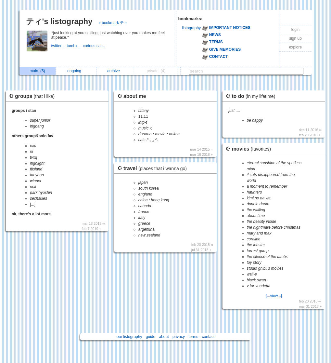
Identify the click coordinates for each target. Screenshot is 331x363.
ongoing (75, 71)
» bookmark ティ (113, 22)
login (295, 29)
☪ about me (132, 96)
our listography (129, 336)
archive (115, 71)
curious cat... (94, 46)
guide (150, 336)
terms (193, 336)
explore (295, 47)
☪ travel (154, 168)
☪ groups (33, 96)
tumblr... (75, 46)
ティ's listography (59, 21)
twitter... (59, 46)
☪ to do (252, 96)
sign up (295, 38)
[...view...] (274, 295)
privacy (178, 336)
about (164, 336)
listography (191, 28)
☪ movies (250, 149)
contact (208, 336)
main (37, 71)
